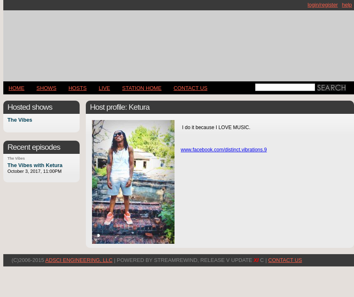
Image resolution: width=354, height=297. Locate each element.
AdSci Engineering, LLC (79, 260)
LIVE (104, 88)
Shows (46, 88)
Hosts (77, 88)
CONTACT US (191, 88)
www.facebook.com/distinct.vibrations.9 (224, 150)
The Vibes (19, 120)
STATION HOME (142, 88)
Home (16, 88)
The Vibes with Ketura (34, 165)
